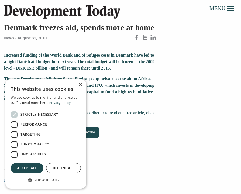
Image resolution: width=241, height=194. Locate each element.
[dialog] (45, 134)
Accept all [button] (27, 168)
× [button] (80, 85)
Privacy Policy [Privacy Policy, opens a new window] (60, 103)
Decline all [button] (63, 168)
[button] (46, 180)
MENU (221, 8)
